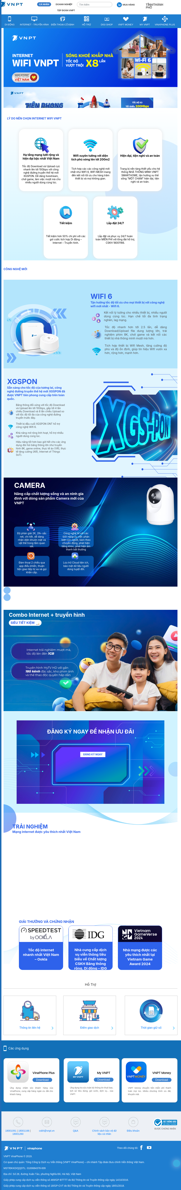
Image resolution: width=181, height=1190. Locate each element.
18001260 (17, 1133)
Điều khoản (133, 1130)
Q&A (75, 1130)
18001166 (23, 1130)
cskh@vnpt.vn (46, 1130)
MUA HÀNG (126, 4)
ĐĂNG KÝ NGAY (93, 754)
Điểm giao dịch (89, 1027)
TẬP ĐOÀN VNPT (66, 10)
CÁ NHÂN (44, 4)
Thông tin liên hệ (29, 1027)
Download (42, 1079)
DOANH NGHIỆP (64, 4)
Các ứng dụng (18, 1048)
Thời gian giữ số (151, 1027)
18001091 (10, 1130)
